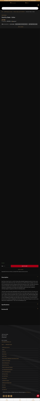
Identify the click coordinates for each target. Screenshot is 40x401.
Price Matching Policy (7, 371)
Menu (38, 5)
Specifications (5, 304)
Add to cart (24, 266)
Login (3, 344)
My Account (13, 2)
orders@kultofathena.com (6, 341)
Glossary (4, 351)
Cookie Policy (5, 376)
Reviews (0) (5, 309)
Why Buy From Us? (6, 347)
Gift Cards (5, 356)
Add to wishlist (20, 26)
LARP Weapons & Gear (8, 11)
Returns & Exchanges (6, 360)
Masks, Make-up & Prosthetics (19, 11)
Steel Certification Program (8, 367)
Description (5, 277)
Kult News (5, 354)
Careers (4, 384)
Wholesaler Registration (7, 382)
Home (2, 11)
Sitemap (4, 387)
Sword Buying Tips (6, 362)
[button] (20, 22)
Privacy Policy (5, 373)
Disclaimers (5, 378)
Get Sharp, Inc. (28, 392)
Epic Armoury (4, 15)
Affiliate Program (6, 380)
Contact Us (5, 389)
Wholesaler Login (9, 344)
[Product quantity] (7, 266)
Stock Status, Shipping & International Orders (11, 358)
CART (27, 2)
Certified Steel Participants (7, 369)
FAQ (3, 349)
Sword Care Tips (6, 365)
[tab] (20, 277)
